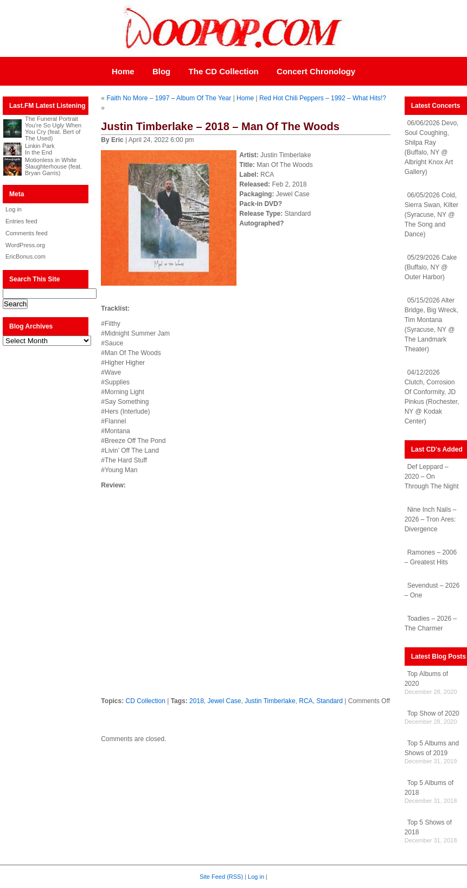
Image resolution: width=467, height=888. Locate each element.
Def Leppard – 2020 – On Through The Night (432, 476)
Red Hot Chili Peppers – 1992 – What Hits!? (322, 98)
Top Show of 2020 (433, 713)
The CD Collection (224, 71)
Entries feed (21, 221)
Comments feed (26, 233)
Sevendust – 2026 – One (432, 590)
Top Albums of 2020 (426, 678)
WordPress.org (25, 245)
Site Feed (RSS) (221, 876)
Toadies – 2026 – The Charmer (431, 623)
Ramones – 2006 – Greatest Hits (431, 557)
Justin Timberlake (270, 701)
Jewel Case (224, 701)
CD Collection (145, 701)
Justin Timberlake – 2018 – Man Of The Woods (220, 126)
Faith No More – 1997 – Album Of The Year (168, 98)
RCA (305, 701)
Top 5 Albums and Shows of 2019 (432, 748)
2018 (196, 701)
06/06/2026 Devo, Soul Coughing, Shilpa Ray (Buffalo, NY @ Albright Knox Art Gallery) (432, 147)
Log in (13, 209)
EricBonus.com (25, 256)
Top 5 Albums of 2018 (429, 787)
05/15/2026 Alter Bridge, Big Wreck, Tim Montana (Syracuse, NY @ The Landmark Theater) (431, 325)
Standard (329, 701)
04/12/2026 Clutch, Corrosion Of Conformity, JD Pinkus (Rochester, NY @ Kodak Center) (432, 397)
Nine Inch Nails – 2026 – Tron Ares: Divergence (431, 519)
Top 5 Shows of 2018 (428, 827)
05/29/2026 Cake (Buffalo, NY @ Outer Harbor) (431, 267)
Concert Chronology (316, 71)
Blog (161, 71)
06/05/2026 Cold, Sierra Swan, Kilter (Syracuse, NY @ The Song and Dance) (431, 214)
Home (123, 71)
